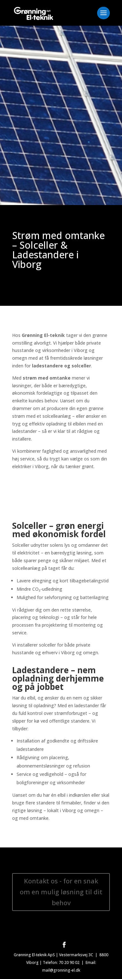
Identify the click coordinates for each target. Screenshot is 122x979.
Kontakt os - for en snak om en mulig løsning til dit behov (61, 892)
